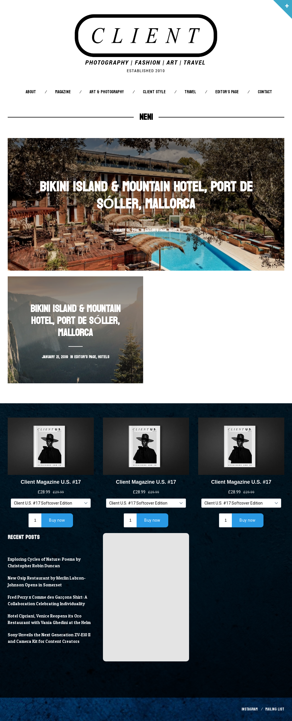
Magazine (63, 92)
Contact (265, 92)
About (31, 92)
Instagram (250, 709)
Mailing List (274, 709)
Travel (190, 92)
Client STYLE (154, 92)
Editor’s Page (227, 92)
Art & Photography (107, 92)
